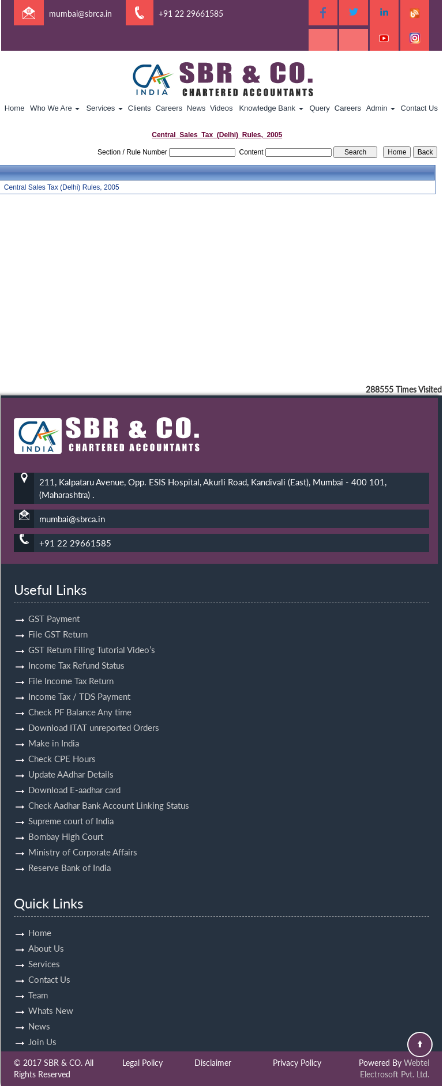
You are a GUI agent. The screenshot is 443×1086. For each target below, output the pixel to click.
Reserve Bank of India (69, 857)
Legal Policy (142, 1063)
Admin (380, 108)
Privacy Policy (297, 1063)
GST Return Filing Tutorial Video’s (91, 639)
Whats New (50, 1000)
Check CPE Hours (62, 748)
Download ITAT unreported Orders (93, 717)
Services (104, 108)
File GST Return (58, 624)
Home (15, 108)
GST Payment (54, 608)
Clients (139, 108)
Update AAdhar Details (71, 764)
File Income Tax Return (71, 670)
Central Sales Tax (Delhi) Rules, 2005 (61, 187)
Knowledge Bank (271, 108)
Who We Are (55, 108)
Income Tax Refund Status (76, 655)
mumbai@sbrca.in (80, 13)
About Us (46, 938)
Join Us (42, 1031)
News (196, 108)
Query (319, 108)
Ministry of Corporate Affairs (82, 841)
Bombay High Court (65, 826)
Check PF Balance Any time (80, 701)
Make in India (53, 732)
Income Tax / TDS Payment (79, 686)
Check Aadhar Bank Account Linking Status (108, 795)
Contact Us (419, 108)
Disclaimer (212, 1063)
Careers (169, 108)
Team (38, 984)
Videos (221, 108)
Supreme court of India (71, 810)
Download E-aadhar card (74, 779)
